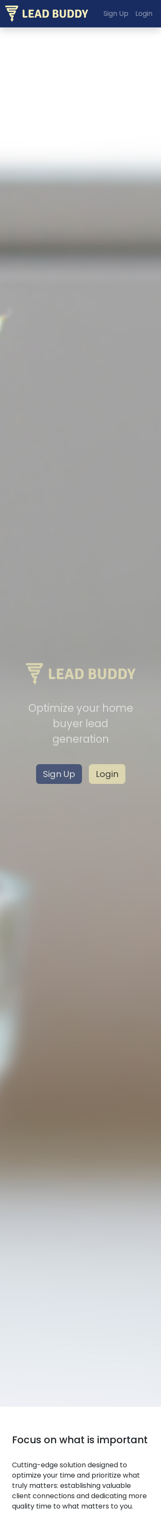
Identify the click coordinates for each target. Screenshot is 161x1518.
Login (107, 774)
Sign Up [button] (115, 13)
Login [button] (143, 13)
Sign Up (59, 774)
